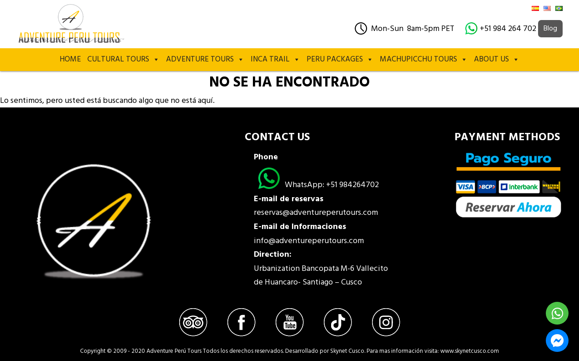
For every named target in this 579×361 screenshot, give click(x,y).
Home (70, 59)
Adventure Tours (205, 59)
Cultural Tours (123, 59)
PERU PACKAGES (340, 59)
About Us (496, 59)
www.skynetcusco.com (469, 351)
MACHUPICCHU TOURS (424, 59)
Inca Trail (275, 59)
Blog (550, 29)
